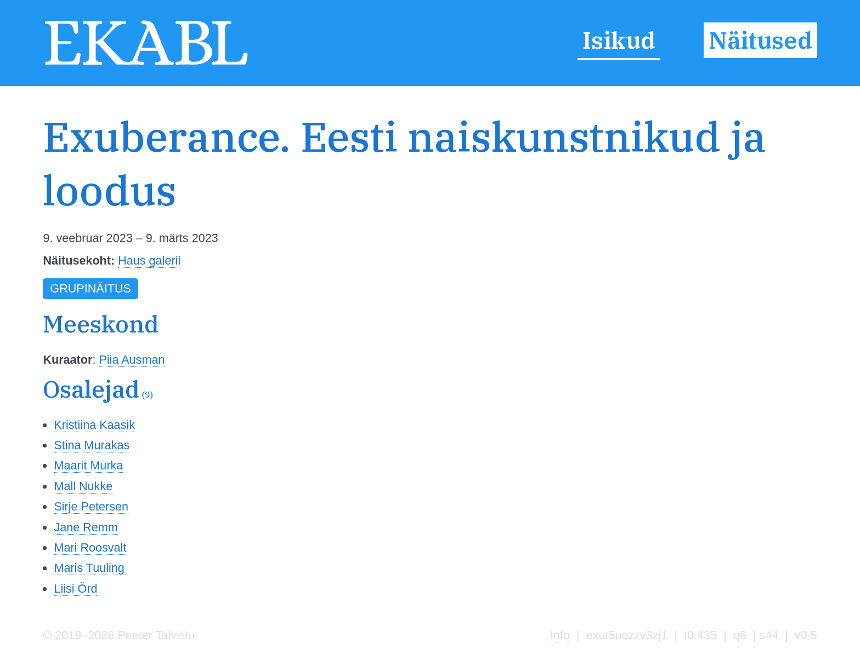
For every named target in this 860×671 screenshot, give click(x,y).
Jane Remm (85, 527)
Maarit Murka (88, 465)
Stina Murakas (91, 445)
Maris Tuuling (89, 568)
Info (560, 635)
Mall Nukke (83, 486)
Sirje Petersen (91, 506)
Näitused (760, 40)
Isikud (618, 40)
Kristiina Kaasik (94, 425)
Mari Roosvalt (90, 547)
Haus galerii (149, 260)
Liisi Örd (75, 588)
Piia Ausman (132, 359)
